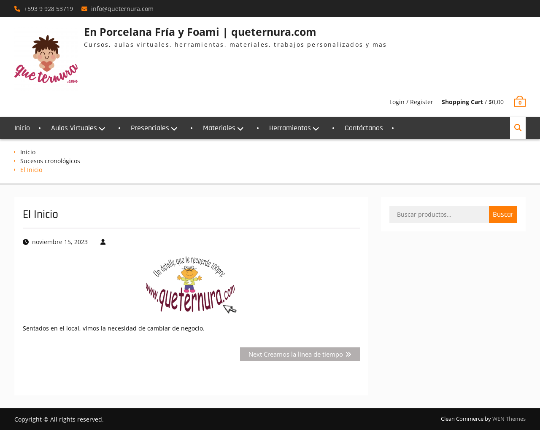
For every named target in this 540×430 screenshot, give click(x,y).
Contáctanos (364, 128)
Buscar (503, 214)
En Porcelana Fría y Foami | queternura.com (200, 31)
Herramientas (290, 128)
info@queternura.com (122, 9)
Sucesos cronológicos (50, 161)
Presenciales (150, 128)
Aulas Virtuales (74, 128)
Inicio (22, 128)
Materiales (219, 128)
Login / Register (411, 102)
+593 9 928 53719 (48, 9)
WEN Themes (509, 418)
